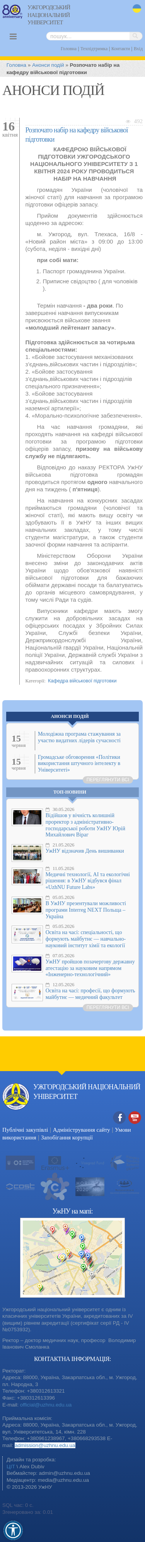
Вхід (138, 48)
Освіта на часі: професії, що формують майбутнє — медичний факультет (90, 994)
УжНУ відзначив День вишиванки (85, 851)
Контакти (120, 48)
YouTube (135, 1118)
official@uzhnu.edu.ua (46, 1405)
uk (137, 9)
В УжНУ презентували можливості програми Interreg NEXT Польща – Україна (86, 909)
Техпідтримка (93, 48)
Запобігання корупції (67, 1137)
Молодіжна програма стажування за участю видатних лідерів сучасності (79, 737)
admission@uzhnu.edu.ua (45, 1445)
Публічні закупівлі (25, 1130)
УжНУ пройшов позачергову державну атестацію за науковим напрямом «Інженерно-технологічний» (90, 968)
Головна (69, 48)
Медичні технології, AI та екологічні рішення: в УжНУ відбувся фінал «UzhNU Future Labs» (88, 881)
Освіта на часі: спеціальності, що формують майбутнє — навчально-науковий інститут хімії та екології (86, 938)
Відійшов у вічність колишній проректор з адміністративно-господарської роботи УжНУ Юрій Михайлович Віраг (85, 825)
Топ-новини (69, 792)
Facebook (119, 1118)
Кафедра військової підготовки (82, 681)
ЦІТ (11, 1466)
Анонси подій (48, 65)
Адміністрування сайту (81, 1130)
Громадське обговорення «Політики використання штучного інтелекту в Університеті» (79, 763)
